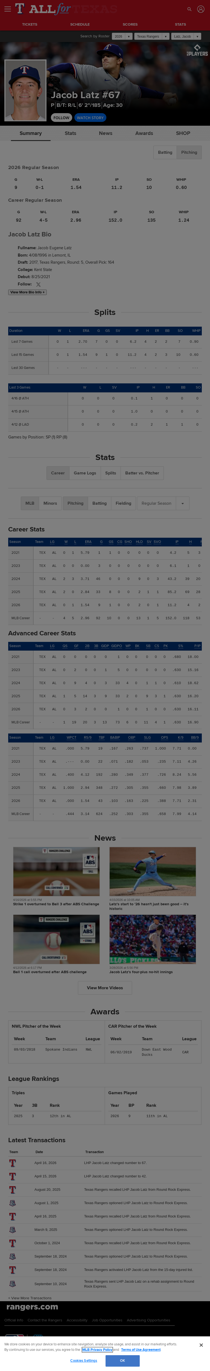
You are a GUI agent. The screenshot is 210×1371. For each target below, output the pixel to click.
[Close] (201, 1345)
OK (122, 1360)
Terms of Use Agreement (141, 1350)
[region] (105, 1353)
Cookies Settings (83, 1360)
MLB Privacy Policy (97, 1350)
